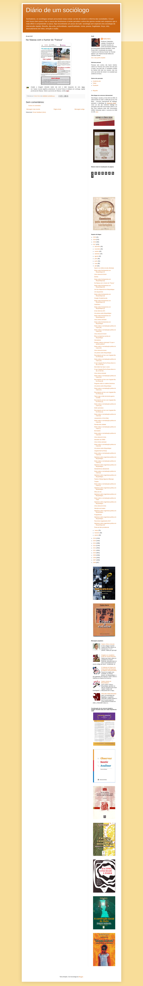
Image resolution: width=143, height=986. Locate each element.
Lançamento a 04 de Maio (101, 418)
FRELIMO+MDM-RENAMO (108, 694)
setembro (97, 253)
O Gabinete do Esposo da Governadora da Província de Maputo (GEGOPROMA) (109, 669)
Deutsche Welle (111, 103)
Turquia (96, 481)
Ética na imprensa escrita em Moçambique (102, 336)
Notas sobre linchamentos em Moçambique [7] (102, 271)
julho (96, 258)
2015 (94, 540)
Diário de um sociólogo (57, 10)
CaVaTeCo (97, 304)
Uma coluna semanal (100, 373)
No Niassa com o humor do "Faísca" (104, 283)
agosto (97, 256)
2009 (94, 555)
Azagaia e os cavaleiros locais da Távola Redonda (108, 655)
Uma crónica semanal (100, 319)
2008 (94, 557)
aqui (97, 112)
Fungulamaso (98, 514)
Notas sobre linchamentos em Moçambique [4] (102, 295)
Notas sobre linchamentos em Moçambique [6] (102, 280)
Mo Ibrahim (97, 431)
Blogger (81, 977)
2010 (94, 553)
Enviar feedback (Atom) (39, 112)
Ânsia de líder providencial (101, 527)
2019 (94, 239)
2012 (94, 548)
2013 (94, 545)
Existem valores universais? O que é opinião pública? (104, 343)
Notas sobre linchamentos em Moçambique (102, 322)
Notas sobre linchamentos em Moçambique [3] (102, 301)
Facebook (95, 85)
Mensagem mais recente (33, 109)
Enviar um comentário (34, 105)
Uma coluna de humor (100, 274)
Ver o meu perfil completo (98, 57)
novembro (98, 249)
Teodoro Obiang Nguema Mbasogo (104, 479)
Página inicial (57, 109)
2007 (94, 560)
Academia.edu (97, 81)
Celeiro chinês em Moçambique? (106, 682)
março (96, 530)
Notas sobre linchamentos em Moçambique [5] (102, 286)
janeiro (97, 535)
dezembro (98, 246)
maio (96, 263)
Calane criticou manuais (108, 644)
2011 (94, 550)
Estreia (96, 276)
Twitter (94, 83)
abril (96, 266)
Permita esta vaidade (100, 424)
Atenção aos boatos (99, 508)
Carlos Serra (106, 39)
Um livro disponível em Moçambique (104, 289)
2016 (94, 538)
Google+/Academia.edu (100, 298)
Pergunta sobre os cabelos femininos (104, 383)
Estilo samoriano (99, 408)
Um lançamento (98, 292)
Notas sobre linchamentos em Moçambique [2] (102, 307)
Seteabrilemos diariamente (101, 469)
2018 (94, 242)
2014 (94, 543)
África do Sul (97, 492)
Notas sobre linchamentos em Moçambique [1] (102, 316)
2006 (94, 562)
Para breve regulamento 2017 (102, 521)
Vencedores (97, 340)
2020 (94, 237)
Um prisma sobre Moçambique (102, 313)
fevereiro (97, 533)
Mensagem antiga (79, 109)
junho (96, 261)
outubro (97, 251)
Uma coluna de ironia (100, 437)
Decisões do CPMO (99, 439)
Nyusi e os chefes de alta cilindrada (104, 268)
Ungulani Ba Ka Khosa (100, 451)
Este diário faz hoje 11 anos (102, 367)
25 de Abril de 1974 (99, 311)
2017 (94, 244)
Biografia (95, 90)
